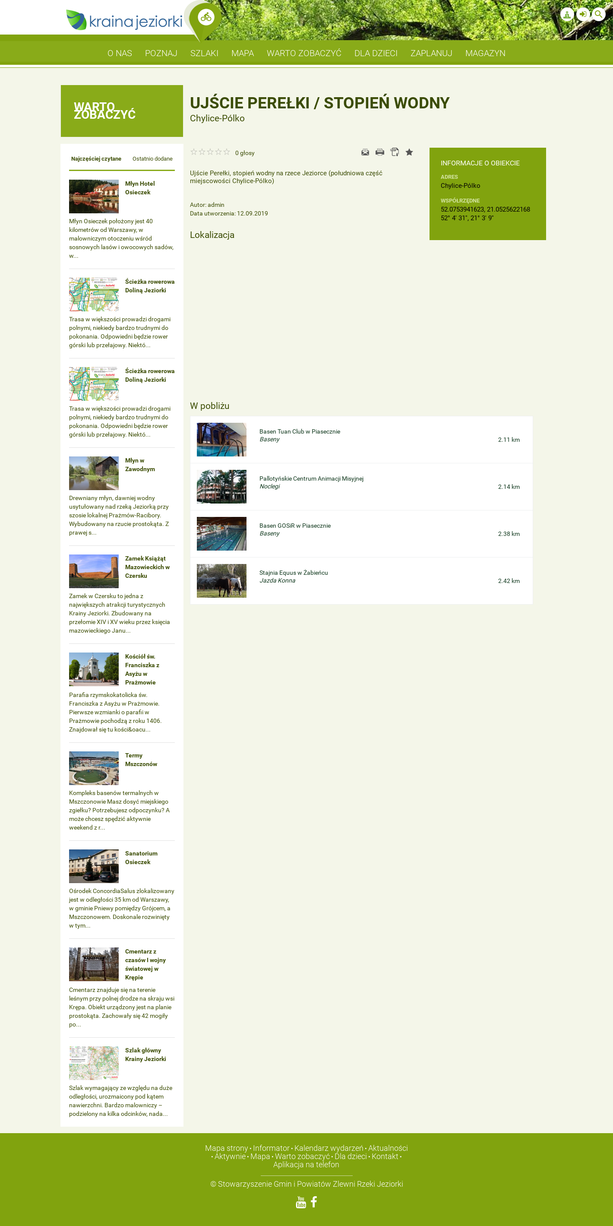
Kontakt (385, 1156)
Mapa (260, 1156)
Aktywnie (230, 1156)
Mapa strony (226, 1148)
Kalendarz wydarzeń (328, 1148)
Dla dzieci (351, 1156)
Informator (271, 1148)
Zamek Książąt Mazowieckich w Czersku (147, 567)
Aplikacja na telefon (306, 1164)
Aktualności (388, 1148)
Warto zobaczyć (302, 1156)
